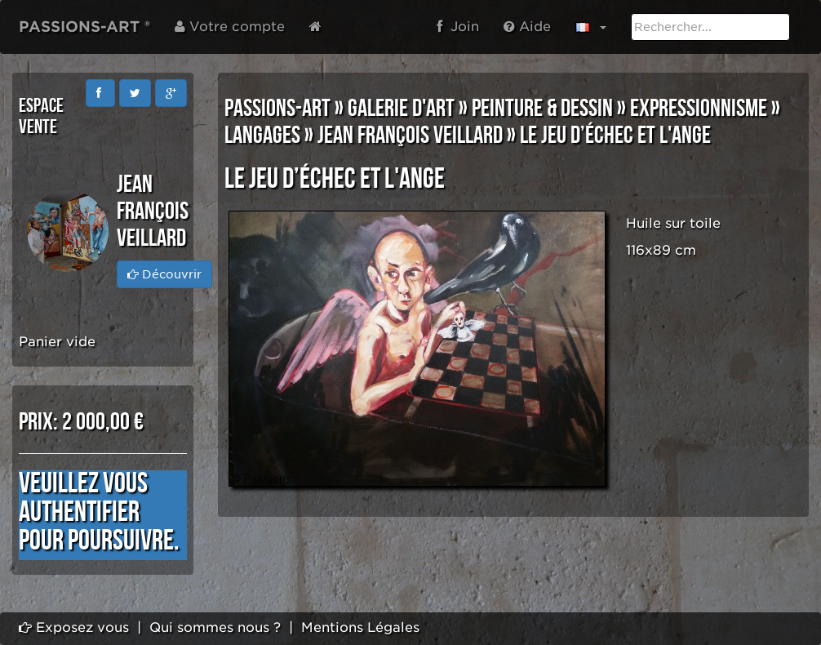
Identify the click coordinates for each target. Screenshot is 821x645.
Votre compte (230, 26)
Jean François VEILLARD (410, 135)
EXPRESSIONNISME (698, 108)
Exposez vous (74, 627)
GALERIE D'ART (401, 108)
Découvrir (164, 274)
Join (458, 26)
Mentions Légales (360, 627)
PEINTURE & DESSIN (542, 108)
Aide (527, 26)
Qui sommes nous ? (215, 627)
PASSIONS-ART (277, 108)
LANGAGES (262, 135)
